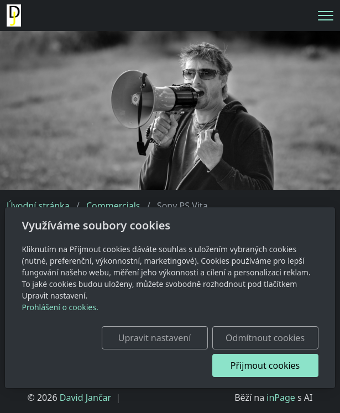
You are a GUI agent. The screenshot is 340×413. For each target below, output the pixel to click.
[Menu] (325, 15)
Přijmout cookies (265, 365)
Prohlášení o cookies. (60, 307)
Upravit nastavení (154, 338)
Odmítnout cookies (265, 338)
